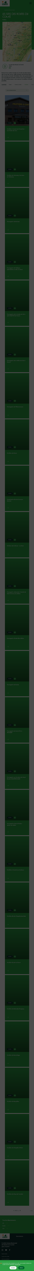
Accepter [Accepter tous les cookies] (13, 1267)
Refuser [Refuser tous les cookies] (21, 1267)
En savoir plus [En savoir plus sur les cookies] (17, 1264)
